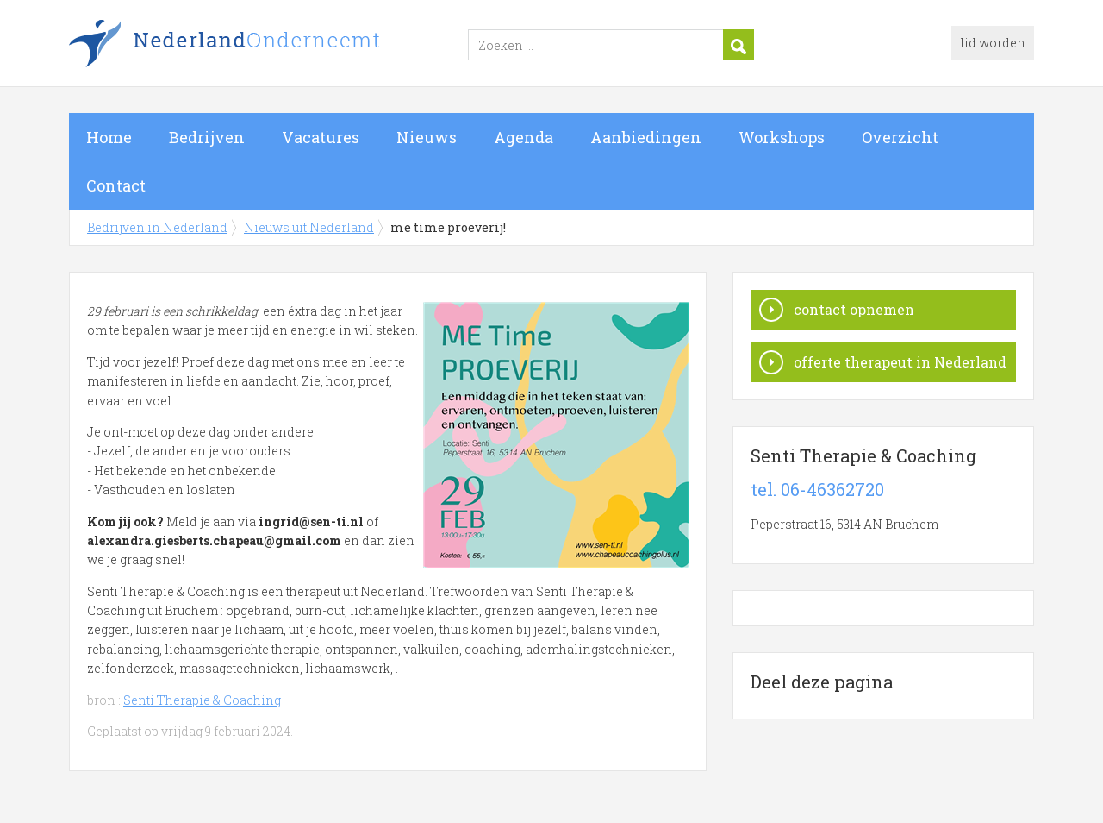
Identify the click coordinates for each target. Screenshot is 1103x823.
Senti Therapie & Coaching (202, 700)
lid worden (992, 43)
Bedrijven (207, 137)
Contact (116, 185)
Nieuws (426, 137)
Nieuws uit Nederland (309, 227)
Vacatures (320, 137)
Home (109, 137)
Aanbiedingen (645, 137)
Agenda (523, 137)
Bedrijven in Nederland (284, 46)
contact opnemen (854, 309)
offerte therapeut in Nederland (900, 362)
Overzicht (900, 137)
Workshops (781, 137)
